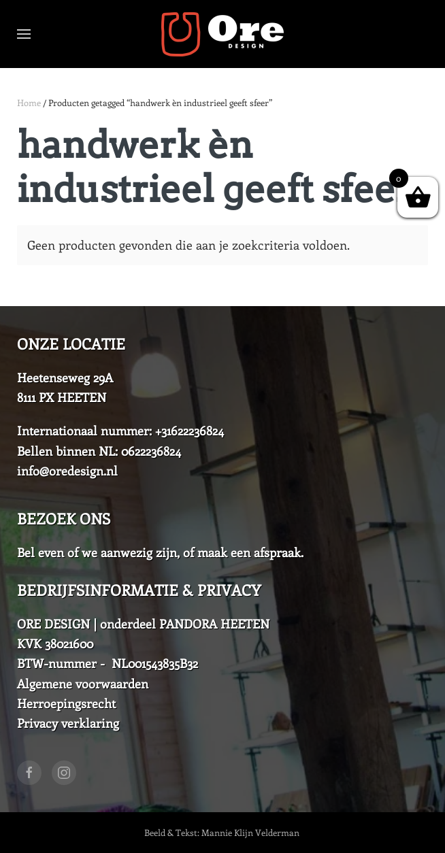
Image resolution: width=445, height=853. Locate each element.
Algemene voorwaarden (82, 683)
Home (29, 102)
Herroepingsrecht (66, 703)
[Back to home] (222, 34)
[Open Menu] (24, 34)
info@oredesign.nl (67, 471)
